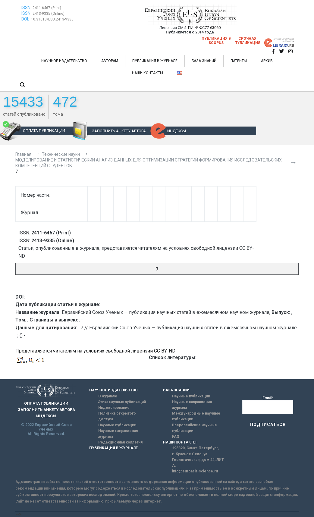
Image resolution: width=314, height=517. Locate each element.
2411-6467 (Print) (47, 8)
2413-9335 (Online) (48, 13)
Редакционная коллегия (120, 442)
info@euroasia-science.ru (195, 471)
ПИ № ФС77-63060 (204, 27)
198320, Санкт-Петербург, (195, 448)
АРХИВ (267, 61)
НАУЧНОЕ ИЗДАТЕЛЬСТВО (64, 61)
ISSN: (26, 7)
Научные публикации (117, 425)
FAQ (175, 436)
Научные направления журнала (118, 434)
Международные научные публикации (196, 416)
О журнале (107, 396)
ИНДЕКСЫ (176, 131)
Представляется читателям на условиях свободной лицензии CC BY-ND (95, 351)
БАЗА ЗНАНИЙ (204, 61)
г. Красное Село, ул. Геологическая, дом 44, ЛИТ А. (198, 460)
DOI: (25, 19)
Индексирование (114, 408)
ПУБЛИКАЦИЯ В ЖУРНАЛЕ (154, 61)
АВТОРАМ (109, 61)
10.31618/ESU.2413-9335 (52, 19)
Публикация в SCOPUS (216, 40)
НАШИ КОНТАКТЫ (147, 73)
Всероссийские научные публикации (194, 428)
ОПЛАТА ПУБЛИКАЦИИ (44, 130)
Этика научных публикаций (122, 402)
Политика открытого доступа (117, 416)
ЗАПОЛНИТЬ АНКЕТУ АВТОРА (119, 131)
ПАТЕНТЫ (239, 61)
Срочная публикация (247, 40)
